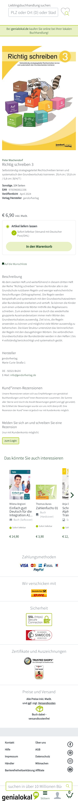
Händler (9, 763)
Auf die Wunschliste (14, 264)
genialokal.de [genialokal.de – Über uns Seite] (20, 29)
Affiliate (39, 770)
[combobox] (35, 786)
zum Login (11, 441)
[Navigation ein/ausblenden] (57, 795)
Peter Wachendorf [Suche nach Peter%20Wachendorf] (12, 160)
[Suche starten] (68, 786)
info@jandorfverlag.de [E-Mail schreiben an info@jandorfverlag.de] (23, 375)
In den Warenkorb (39, 246)
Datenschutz (42, 756)
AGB (37, 749)
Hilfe (7, 749)
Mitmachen (41, 763)
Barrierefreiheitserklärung (19, 770)
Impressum (11, 756)
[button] (45, 796)
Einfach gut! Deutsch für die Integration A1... (21, 512)
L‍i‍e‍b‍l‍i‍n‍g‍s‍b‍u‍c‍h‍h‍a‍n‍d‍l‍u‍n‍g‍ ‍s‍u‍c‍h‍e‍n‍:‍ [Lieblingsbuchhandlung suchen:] (29, 5)
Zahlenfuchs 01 (47, 508)
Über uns (40, 742)
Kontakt (9, 742)
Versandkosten (47, 703)
